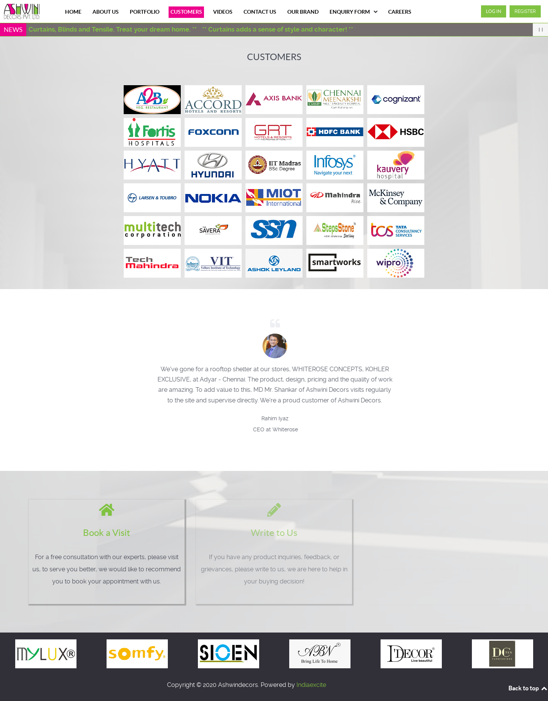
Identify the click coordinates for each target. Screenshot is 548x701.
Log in (493, 11)
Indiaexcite (311, 684)
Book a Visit (100, 533)
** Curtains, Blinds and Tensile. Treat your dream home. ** (113, 29)
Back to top (528, 688)
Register (525, 11)
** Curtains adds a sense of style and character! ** (281, 29)
